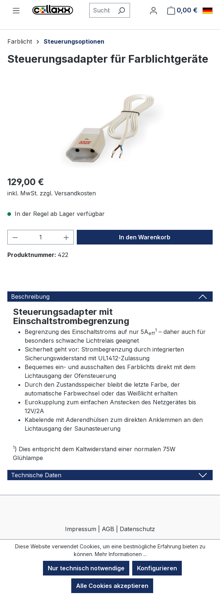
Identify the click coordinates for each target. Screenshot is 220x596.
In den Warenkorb (144, 237)
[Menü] (16, 10)
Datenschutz (137, 529)
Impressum (80, 529)
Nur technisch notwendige (86, 568)
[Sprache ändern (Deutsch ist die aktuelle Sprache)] (207, 10)
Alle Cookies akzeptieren (112, 585)
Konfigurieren (157, 568)
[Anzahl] (40, 237)
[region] (110, 128)
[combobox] (101, 10)
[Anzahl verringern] (15, 237)
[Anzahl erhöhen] (66, 237)
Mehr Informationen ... (121, 554)
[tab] (110, 296)
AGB (108, 529)
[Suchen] (121, 10)
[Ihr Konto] (153, 10)
